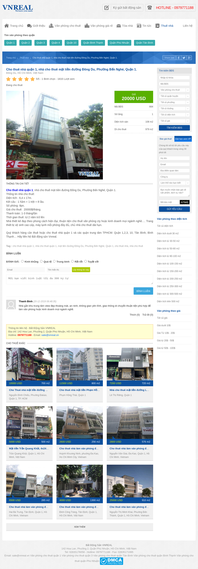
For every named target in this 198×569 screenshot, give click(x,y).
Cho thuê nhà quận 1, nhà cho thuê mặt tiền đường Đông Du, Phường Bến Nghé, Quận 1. (71, 69)
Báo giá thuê (166, 139)
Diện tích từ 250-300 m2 (169, 286)
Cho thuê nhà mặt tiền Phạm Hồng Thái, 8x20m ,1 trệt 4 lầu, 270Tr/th (99, 391)
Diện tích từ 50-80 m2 (168, 248)
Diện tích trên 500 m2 (168, 301)
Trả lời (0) (147, 315)
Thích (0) (135, 315)
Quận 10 (71, 42)
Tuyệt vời (93, 261)
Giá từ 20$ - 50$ (165, 340)
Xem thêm (79, 528)
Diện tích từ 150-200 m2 (169, 271)
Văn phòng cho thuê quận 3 (77, 556)
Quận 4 (56, 42)
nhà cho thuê (136, 246)
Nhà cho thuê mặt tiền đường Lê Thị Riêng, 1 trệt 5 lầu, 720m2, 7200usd (152, 391)
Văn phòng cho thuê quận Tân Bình (113, 556)
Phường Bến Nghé (94, 246)
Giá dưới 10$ (164, 325)
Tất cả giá (162, 318)
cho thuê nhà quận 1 (23, 246)
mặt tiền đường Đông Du (71, 246)
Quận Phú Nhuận (119, 42)
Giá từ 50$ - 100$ (166, 348)
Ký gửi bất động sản (127, 7)
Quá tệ (47, 261)
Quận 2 (25, 42)
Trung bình (62, 261)
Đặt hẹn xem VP (183, 139)
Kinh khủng (31, 261)
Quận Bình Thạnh (93, 42)
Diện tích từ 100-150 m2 (169, 263)
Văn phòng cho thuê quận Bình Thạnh (155, 556)
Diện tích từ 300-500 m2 (169, 294)
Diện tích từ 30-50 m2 (168, 241)
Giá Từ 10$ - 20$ (166, 333)
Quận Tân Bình (144, 42)
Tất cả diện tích (165, 226)
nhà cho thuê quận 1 (46, 246)
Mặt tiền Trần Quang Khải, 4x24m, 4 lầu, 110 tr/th (38, 449)
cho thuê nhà (121, 246)
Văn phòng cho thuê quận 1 (45, 556)
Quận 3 (41, 42)
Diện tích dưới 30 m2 (168, 233)
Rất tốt (79, 261)
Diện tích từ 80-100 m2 (169, 256)
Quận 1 (10, 42)
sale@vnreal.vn (50, 336)
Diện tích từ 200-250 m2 (169, 278)
